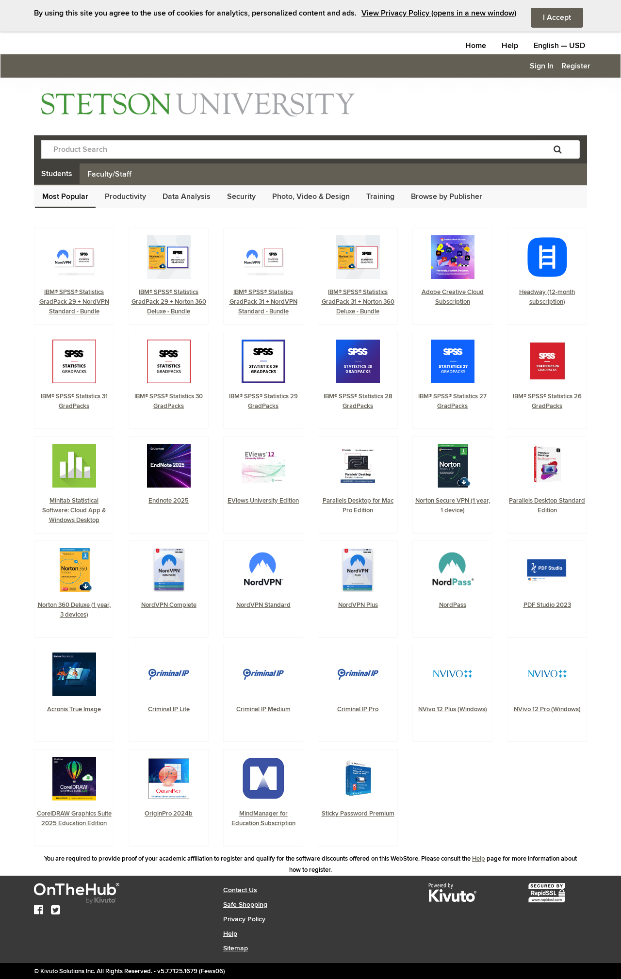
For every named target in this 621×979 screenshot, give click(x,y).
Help (510, 45)
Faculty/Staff (109, 174)
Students (56, 174)
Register (575, 66)
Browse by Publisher (446, 196)
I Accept (563, 17)
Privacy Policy (244, 919)
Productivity (125, 196)
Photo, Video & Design (311, 196)
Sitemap (235, 948)
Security (241, 196)
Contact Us (240, 890)
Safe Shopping (245, 904)
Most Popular (65, 196)
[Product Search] (288, 149)
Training (380, 196)
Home (475, 45)
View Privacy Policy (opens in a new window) (438, 13)
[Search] (557, 149)
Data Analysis (187, 196)
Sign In (542, 66)
